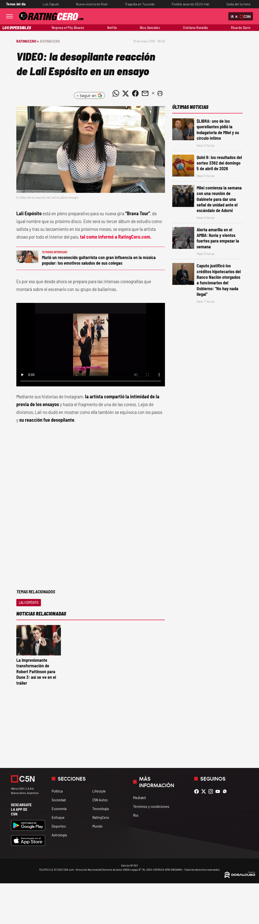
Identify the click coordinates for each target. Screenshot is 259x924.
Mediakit (139, 797)
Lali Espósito (28, 602)
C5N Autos (100, 799)
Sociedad (59, 799)
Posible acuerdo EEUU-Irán (190, 4)
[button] (160, 93)
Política (57, 791)
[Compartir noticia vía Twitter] (126, 93)
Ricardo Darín (240, 28)
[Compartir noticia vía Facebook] (135, 93)
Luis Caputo (51, 4)
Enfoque (58, 817)
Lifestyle (99, 791)
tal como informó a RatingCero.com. (115, 237)
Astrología (59, 834)
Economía (59, 808)
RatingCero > (27, 41)
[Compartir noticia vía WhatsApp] (116, 93)
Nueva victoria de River (92, 4)
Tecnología (100, 808)
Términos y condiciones (151, 806)
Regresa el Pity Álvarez (68, 28)
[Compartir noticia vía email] (145, 93)
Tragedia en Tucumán (140, 4)
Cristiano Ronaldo (195, 28)
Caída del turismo (238, 4)
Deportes (59, 826)
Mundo (97, 826)
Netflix (112, 28)
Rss (135, 815)
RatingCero (50, 41)
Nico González (150, 28)
